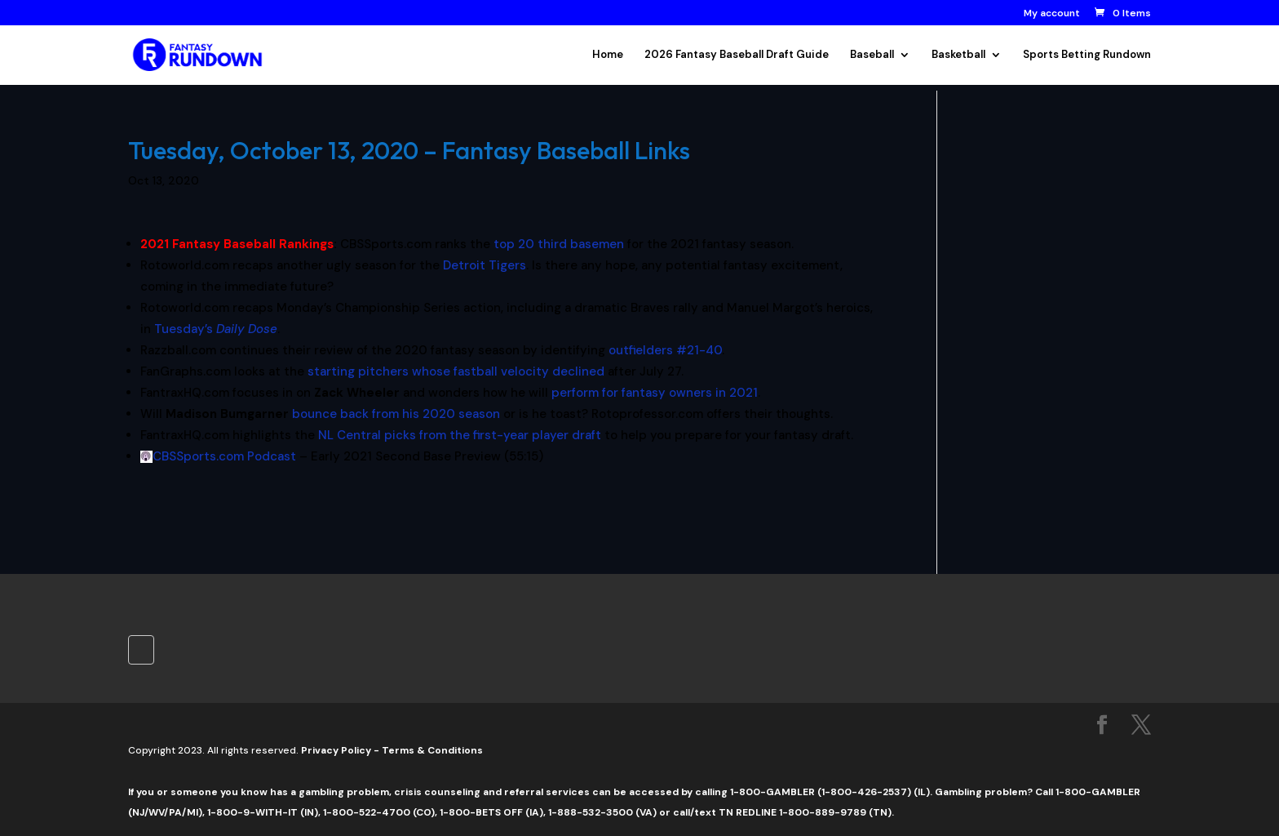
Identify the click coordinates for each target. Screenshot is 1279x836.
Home (607, 55)
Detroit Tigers (484, 265)
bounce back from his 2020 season (396, 414)
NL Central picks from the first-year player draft (459, 435)
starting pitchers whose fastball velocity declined (456, 371)
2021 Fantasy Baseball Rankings (237, 244)
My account (1052, 14)
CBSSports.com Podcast (224, 456)
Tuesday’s (215, 329)
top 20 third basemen (558, 244)
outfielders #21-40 (665, 350)
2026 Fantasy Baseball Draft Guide (736, 55)
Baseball (872, 55)
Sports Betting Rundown (1087, 55)
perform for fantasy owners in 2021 (654, 393)
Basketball (958, 55)
